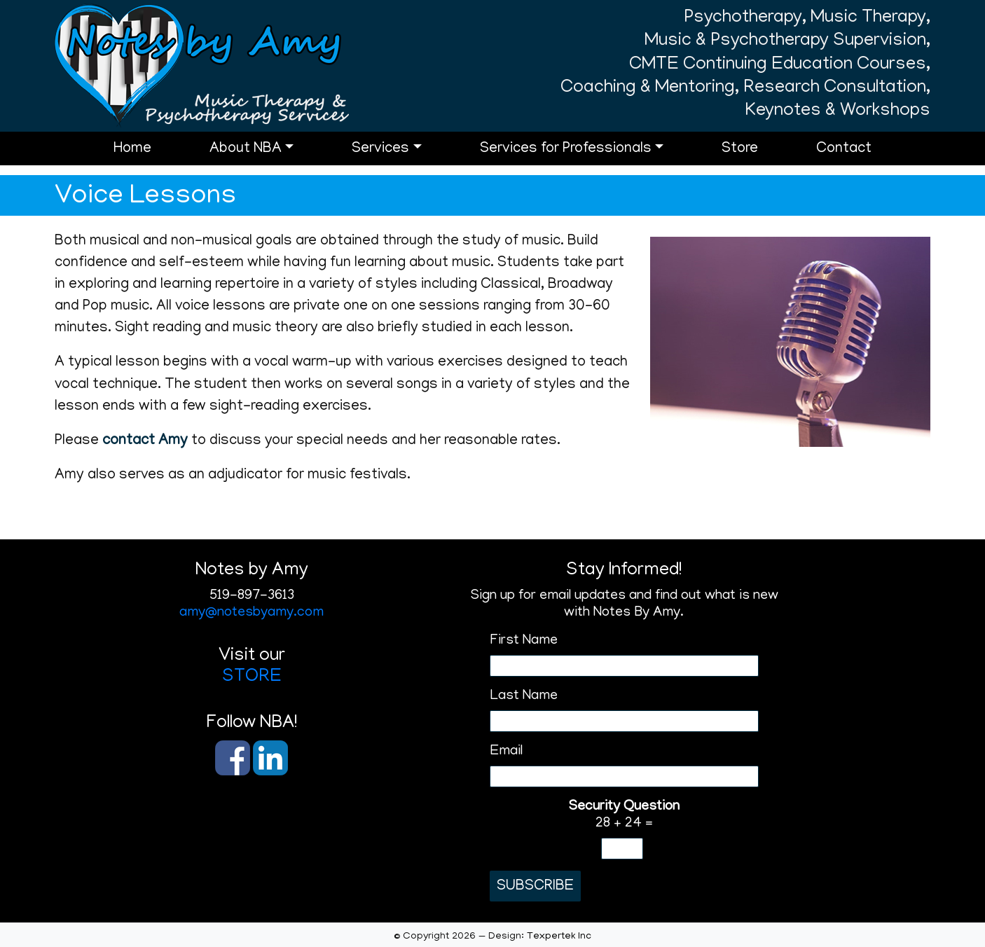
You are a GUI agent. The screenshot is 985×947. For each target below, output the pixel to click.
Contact (844, 149)
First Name (524, 641)
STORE (252, 677)
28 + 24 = (624, 815)
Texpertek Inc (559, 936)
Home (132, 149)
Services (380, 149)
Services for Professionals (566, 149)
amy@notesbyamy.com (251, 613)
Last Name (524, 696)
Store (740, 149)
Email (506, 751)
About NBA (245, 149)
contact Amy (145, 442)
